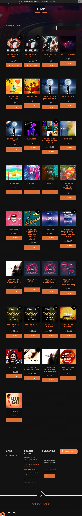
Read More (52, 1)
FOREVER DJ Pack (28, 472)
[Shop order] (66, 28)
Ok (58, 1)
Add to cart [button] (50, 65)
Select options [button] (13, 65)
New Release (27, 477)
